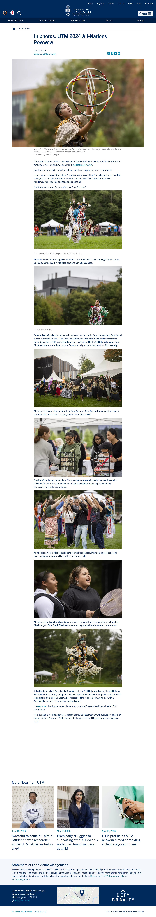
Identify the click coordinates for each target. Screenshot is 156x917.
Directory (149, 3)
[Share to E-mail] (119, 53)
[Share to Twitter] (108, 53)
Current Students (47, 20)
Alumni (109, 20)
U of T (90, 3)
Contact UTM (40, 911)
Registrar (100, 3)
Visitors (140, 20)
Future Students (15, 20)
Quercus (121, 3)
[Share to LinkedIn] (115, 53)
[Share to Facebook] (112, 53)
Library (111, 3)
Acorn (130, 3)
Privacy (28, 911)
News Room (24, 28)
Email (139, 3)
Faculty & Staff (78, 20)
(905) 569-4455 (22, 900)
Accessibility (18, 911)
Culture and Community (45, 53)
